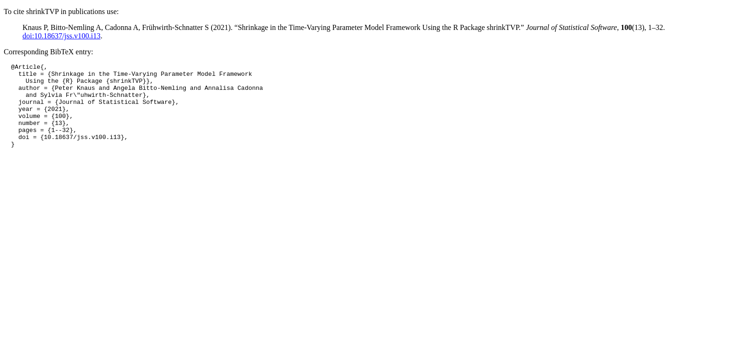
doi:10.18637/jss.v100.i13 (61, 36)
